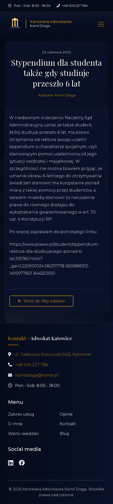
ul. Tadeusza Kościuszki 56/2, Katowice (52, 354)
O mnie (15, 423)
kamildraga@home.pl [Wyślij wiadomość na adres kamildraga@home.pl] (36, 375)
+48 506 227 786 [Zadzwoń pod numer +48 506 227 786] (75, 6)
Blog (64, 433)
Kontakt (68, 423)
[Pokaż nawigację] (101, 23)
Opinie (66, 414)
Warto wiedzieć (23, 433)
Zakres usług (21, 414)
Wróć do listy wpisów (41, 301)
